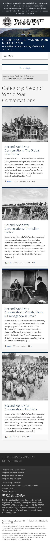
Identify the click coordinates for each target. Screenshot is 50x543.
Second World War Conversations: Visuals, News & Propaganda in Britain (24, 312)
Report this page (9, 491)
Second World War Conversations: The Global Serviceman (22, 150)
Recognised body (10, 510)
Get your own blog (8, 523)
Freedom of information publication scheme (20, 485)
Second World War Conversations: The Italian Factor (22, 228)
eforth (9, 182)
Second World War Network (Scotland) (25, 41)
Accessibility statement (11, 482)
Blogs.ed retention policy (12, 475)
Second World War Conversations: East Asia (21, 407)
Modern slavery (8, 488)
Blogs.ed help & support (12, 478)
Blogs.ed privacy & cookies (13, 472)
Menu (11, 57)
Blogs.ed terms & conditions (13, 469)
